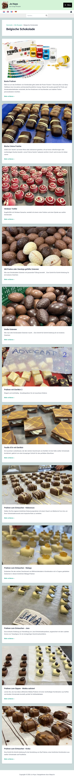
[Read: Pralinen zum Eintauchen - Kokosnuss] (37, 485)
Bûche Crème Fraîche (12, 146)
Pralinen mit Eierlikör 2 (13, 390)
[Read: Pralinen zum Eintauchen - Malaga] (37, 545)
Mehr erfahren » (9, 96)
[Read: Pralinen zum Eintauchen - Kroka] (37, 726)
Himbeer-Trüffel (10, 209)
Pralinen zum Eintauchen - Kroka (17, 749)
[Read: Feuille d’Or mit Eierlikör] (37, 424)
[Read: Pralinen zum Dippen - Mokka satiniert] (37, 665)
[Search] (46, 16)
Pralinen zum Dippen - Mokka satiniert (19, 688)
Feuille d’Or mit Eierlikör (13, 447)
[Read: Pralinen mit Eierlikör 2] (37, 366)
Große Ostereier (10, 329)
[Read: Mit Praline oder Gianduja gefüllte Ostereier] (37, 246)
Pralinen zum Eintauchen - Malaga (18, 568)
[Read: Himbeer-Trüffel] (37, 186)
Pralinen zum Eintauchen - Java (16, 628)
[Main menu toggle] (67, 5)
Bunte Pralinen (10, 81)
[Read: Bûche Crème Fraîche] (37, 123)
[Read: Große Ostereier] (37, 306)
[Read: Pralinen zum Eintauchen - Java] (37, 605)
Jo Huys (13, 4)
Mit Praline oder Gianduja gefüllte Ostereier (21, 269)
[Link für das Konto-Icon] (71, 12)
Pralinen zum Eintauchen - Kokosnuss (19, 508)
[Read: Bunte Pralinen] (37, 58)
